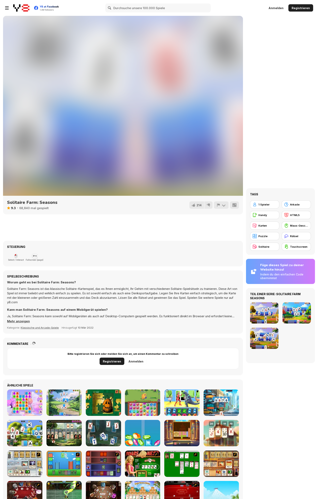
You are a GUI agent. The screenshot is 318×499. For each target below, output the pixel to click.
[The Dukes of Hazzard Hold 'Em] (142, 464)
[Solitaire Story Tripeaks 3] (221, 402)
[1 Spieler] (264, 204)
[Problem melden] (221, 205)
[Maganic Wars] (24, 464)
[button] (18, 321)
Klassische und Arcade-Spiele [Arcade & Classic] (40, 327)
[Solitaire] (182, 464)
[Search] (109, 7)
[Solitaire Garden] (24, 433)
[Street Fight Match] (182, 402)
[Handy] (264, 215)
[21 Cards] (221, 433)
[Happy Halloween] (103, 402)
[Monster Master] (103, 464)
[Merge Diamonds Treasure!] (142, 433)
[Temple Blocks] (182, 433)
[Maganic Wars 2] (221, 464)
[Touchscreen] (296, 247)
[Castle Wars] (64, 464)
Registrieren (301, 8)
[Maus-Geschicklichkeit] (296, 226)
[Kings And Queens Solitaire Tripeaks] (64, 402)
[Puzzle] (264, 236)
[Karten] (264, 226)
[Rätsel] (296, 236)
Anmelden (276, 8)
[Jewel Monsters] (142, 402)
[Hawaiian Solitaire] (64, 433)
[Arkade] (296, 204)
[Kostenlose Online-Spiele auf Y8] (21, 8)
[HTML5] (296, 215)
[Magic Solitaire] (103, 433)
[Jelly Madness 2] (24, 402)
